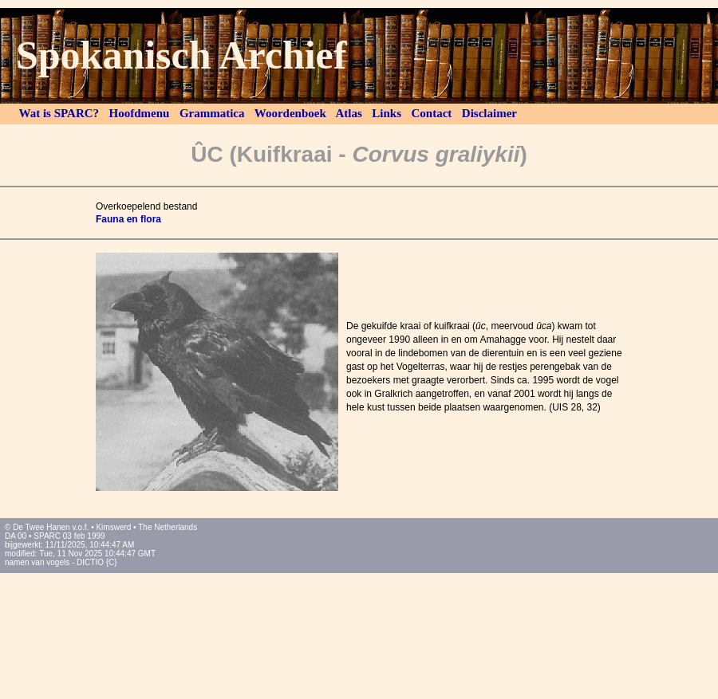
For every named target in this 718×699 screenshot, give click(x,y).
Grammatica (211, 113)
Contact (431, 113)
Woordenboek (290, 113)
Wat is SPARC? (59, 113)
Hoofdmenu (139, 113)
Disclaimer (489, 113)
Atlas (349, 113)
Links (386, 113)
